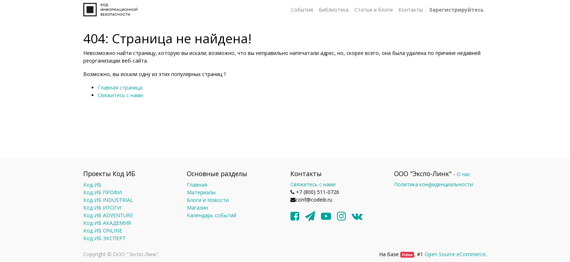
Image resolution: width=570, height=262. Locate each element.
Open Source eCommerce (455, 254)
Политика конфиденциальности (433, 184)
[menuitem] (302, 9)
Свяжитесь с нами (120, 95)
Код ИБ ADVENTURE (108, 215)
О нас (463, 174)
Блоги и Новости (208, 199)
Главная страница (120, 87)
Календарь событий (211, 215)
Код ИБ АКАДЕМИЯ (107, 222)
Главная (197, 184)
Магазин (197, 207)
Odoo (407, 254)
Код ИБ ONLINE (102, 230)
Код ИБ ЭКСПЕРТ (104, 238)
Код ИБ (92, 184)
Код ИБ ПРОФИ (102, 192)
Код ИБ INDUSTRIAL (108, 199)
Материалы (201, 192)
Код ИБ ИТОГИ (102, 207)
